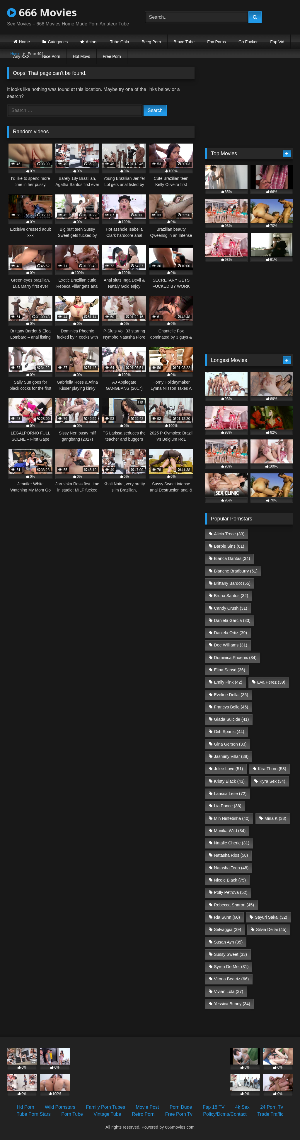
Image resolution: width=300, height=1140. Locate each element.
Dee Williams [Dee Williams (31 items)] (230, 645)
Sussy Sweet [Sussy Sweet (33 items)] (230, 954)
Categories (58, 41)
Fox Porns (216, 41)
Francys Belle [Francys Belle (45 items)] (231, 707)
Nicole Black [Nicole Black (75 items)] (230, 880)
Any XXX (21, 56)
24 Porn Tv (271, 1107)
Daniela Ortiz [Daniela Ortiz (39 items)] (230, 632)
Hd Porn (25, 1107)
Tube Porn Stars (34, 1114)
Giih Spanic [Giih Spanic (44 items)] (229, 731)
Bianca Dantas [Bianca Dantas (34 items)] (232, 558)
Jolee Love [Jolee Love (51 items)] (228, 768)
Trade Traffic (270, 1114)
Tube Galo (119, 41)
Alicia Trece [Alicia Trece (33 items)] (229, 534)
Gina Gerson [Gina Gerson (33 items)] (230, 744)
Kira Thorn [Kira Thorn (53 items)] (272, 768)
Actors (92, 41)
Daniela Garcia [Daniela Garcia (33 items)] (232, 620)
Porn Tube (72, 1114)
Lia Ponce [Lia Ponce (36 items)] (227, 805)
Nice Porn (51, 56)
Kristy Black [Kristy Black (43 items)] (229, 781)
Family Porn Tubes (105, 1107)
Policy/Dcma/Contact (225, 1114)
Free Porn (112, 56)
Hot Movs (81, 56)
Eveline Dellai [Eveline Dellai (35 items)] (231, 694)
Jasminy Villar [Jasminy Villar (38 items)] (231, 756)
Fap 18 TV (213, 1107)
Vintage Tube (107, 1114)
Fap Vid (277, 41)
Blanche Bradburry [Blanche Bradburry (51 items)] (236, 571)
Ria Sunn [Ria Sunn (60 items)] (227, 917)
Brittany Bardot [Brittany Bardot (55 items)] (232, 583)
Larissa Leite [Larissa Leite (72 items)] (230, 793)
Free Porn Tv (178, 1114)
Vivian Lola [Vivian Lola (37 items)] (228, 991)
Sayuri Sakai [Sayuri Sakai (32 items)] (271, 917)
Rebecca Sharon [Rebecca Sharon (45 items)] (234, 905)
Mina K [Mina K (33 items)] (275, 818)
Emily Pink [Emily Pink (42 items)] (228, 682)
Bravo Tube (184, 41)
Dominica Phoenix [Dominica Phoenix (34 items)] (235, 657)
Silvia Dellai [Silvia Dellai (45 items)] (271, 929)
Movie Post (147, 1107)
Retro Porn (143, 1114)
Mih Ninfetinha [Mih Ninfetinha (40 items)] (232, 818)
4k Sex (242, 1107)
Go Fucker (248, 41)
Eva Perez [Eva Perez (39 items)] (271, 682)
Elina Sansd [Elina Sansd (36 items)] (229, 670)
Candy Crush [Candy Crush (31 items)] (230, 608)
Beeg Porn (151, 41)
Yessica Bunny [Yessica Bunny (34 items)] (232, 1003)
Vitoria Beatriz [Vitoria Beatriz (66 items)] (231, 979)
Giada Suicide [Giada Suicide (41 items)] (231, 719)
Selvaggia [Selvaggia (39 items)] (227, 929)
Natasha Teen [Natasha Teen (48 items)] (231, 867)
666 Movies (42, 12)
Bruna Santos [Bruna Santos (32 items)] (231, 595)
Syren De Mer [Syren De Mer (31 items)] (231, 966)
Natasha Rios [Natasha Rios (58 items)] (231, 855)
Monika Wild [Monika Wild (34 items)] (230, 830)
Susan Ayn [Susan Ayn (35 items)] (228, 942)
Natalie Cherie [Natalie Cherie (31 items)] (231, 843)
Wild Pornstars (60, 1107)
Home (24, 41)
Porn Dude (181, 1107)
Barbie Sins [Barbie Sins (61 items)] (229, 546)
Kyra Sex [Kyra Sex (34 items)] (272, 781)
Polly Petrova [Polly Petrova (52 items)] (230, 892)
